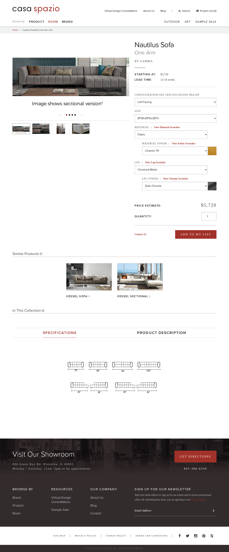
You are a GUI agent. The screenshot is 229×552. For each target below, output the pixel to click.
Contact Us (141, 234)
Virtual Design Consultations (120, 10)
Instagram (195, 535)
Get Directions (195, 456)
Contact (95, 513)
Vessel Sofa (77, 296)
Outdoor (172, 22)
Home (15, 30)
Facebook (179, 535)
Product (36, 22)
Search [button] (184, 10)
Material (157, 127)
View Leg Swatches (155, 162)
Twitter (187, 535)
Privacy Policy (198, 499)
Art (188, 22)
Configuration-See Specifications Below (167, 94)
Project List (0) (207, 10)
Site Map (59, 536)
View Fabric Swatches (184, 143)
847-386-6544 (195, 468)
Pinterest (203, 535)
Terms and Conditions (151, 536)
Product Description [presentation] (161, 333)
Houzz (212, 535)
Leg (150, 162)
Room (53, 22)
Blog (163, 10)
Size (138, 111)
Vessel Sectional (132, 296)
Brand (67, 22)
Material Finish (169, 143)
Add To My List (196, 234)
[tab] (60, 333)
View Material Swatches (167, 127)
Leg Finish (165, 178)
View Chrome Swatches (175, 178)
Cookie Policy (116, 536)
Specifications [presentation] (60, 333)
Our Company (103, 489)
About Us (148, 10)
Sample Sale (205, 22)
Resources (62, 489)
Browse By (23, 489)
